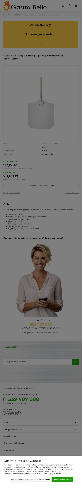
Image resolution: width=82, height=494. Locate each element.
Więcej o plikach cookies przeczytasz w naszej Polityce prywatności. (32, 473)
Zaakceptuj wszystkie (62, 479)
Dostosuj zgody (43, 479)
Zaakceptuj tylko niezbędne (22, 479)
